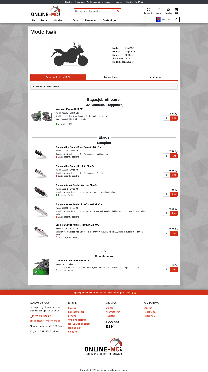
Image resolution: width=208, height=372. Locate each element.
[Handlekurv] (176, 11)
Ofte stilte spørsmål (77, 320)
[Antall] (166, 118)
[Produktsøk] (95, 11)
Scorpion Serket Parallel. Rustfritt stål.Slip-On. (79, 204)
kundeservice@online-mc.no (45, 321)
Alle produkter (39, 20)
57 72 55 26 (40, 316)
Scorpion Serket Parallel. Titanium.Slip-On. (77, 225)
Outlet (75, 20)
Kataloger (110, 316)
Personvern (149, 316)
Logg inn (148, 308)
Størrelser (72, 332)
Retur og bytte (75, 328)
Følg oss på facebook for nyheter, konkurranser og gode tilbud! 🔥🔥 (104, 293)
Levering (72, 316)
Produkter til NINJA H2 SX (58, 77)
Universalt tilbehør (110, 77)
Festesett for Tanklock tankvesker (73, 261)
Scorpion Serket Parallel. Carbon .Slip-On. (77, 185)
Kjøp (174, 118)
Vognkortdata (156, 77)
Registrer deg (150, 312)
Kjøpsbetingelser (76, 312)
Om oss (109, 308)
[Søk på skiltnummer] (176, 19)
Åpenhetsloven (113, 312)
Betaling (72, 308)
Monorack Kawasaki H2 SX (69, 109)
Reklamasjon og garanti (79, 324)
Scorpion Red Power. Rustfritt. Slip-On (75, 166)
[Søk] (118, 11)
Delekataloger (109, 20)
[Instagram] (113, 327)
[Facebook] (108, 327)
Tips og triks (90, 20)
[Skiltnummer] (167, 19)
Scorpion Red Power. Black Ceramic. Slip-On (78, 147)
